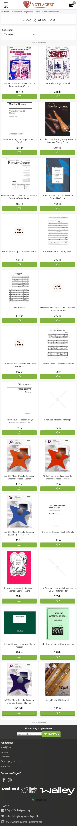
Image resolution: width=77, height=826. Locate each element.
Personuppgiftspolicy (10, 761)
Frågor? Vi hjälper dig (15, 810)
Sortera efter (7, 29)
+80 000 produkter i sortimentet (22, 822)
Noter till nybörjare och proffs (20, 816)
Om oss (4, 751)
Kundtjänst (6, 747)
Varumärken (6, 766)
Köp (19, 96)
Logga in (5, 805)
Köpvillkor (5, 756)
